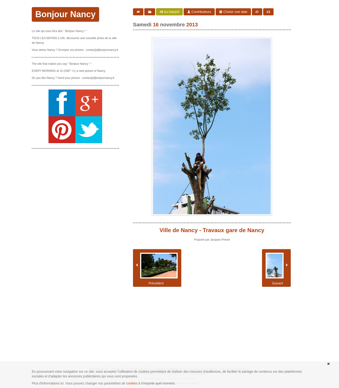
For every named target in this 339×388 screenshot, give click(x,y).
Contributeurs (199, 12)
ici (62, 383)
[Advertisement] (75, 182)
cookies (131, 383)
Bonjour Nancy (65, 14)
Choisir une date (233, 12)
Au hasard (169, 12)
